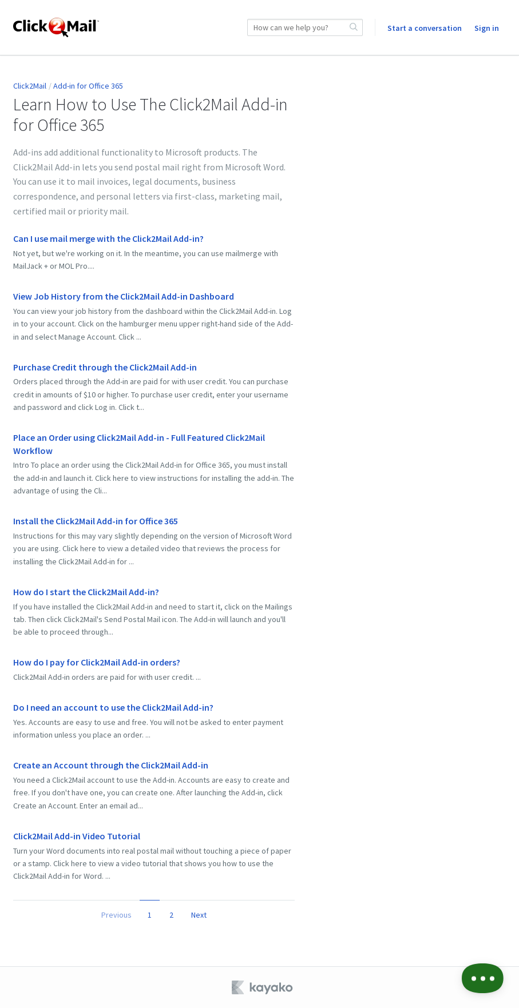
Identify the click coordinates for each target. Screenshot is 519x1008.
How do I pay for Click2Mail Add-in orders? (96, 662)
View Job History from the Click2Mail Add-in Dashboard (123, 296)
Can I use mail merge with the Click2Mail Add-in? (108, 238)
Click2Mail (29, 86)
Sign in (486, 28)
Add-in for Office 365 (88, 86)
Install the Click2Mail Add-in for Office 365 (95, 521)
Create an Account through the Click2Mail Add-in (110, 765)
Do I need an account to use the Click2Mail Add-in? (113, 707)
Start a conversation (424, 28)
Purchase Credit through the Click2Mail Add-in (105, 367)
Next (199, 915)
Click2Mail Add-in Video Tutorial (76, 836)
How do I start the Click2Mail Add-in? (86, 591)
